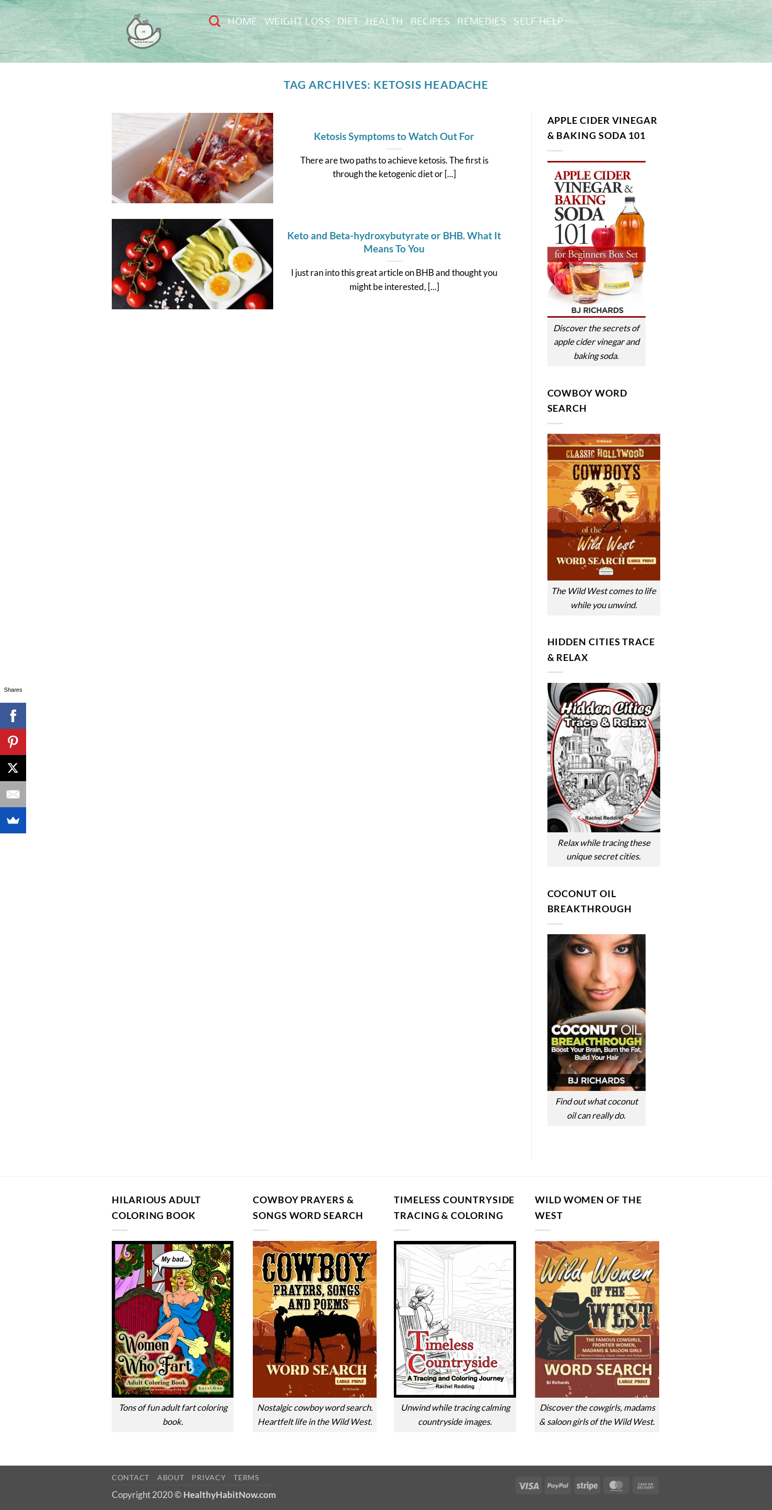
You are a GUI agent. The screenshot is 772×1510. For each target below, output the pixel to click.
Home (242, 21)
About (170, 1477)
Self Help (538, 21)
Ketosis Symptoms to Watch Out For (394, 136)
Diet (347, 21)
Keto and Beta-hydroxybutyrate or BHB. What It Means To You (394, 241)
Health (384, 21)
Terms (246, 1477)
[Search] (214, 21)
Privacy (209, 1477)
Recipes (430, 21)
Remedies (481, 21)
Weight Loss (297, 21)
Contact (130, 1477)
